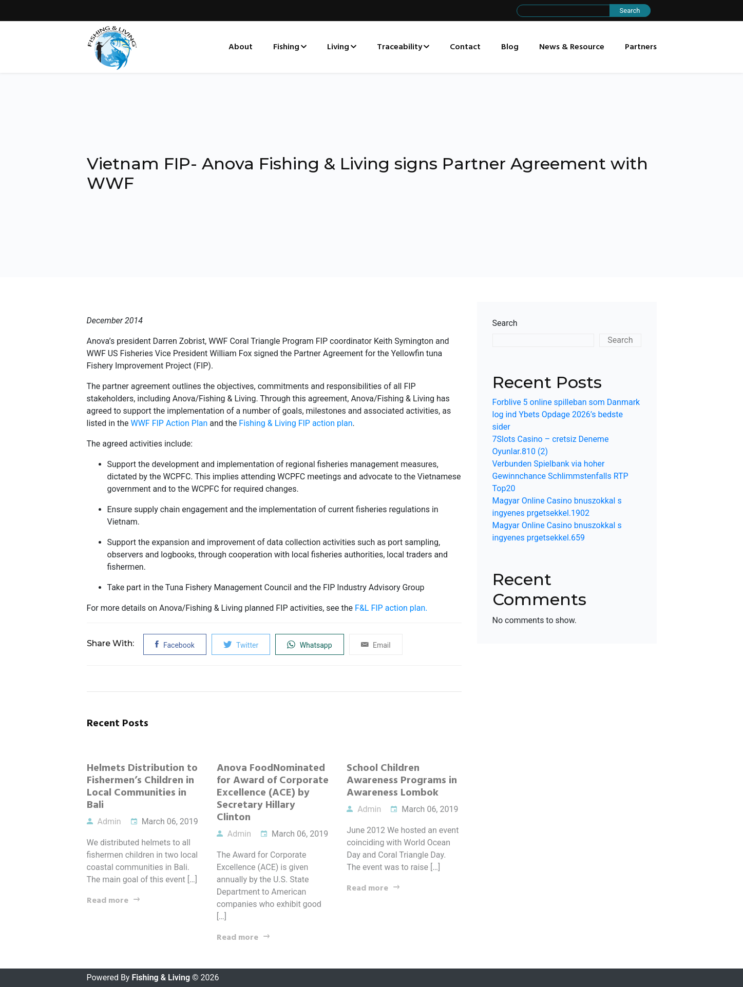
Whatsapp (309, 644)
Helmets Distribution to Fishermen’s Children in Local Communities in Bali (142, 787)
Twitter (240, 644)
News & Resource (571, 47)
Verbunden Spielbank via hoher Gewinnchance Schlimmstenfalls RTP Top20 (560, 476)
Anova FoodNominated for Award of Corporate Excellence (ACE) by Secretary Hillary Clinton (273, 793)
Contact (465, 47)
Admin (104, 821)
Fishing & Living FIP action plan (295, 423)
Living (338, 47)
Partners (641, 47)
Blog (510, 47)
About (240, 47)
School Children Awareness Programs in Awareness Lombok (402, 780)
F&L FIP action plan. (391, 608)
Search (505, 323)
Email (376, 644)
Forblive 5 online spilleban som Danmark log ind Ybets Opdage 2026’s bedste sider (566, 414)
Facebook (174, 644)
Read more (107, 901)
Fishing (286, 47)
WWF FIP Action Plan (168, 423)
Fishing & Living (160, 977)
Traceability (399, 47)
